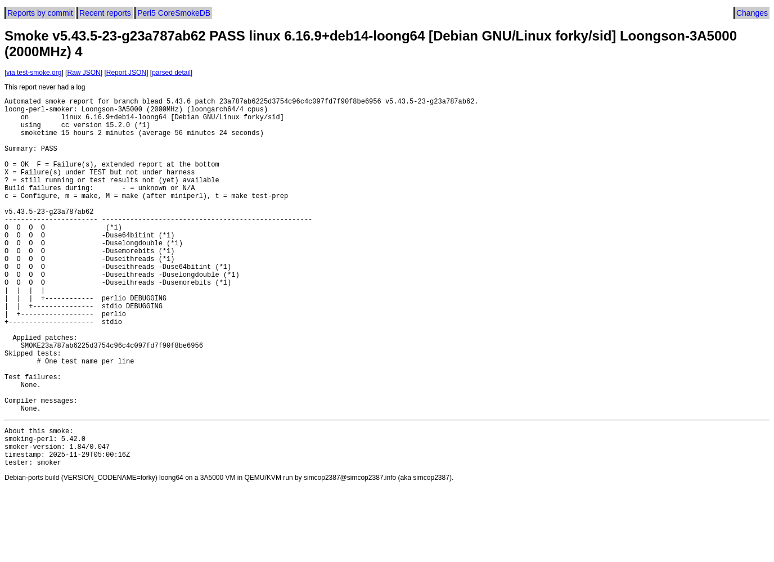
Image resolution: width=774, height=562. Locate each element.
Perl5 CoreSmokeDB (173, 12)
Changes (752, 12)
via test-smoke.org (33, 73)
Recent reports (105, 12)
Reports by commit (40, 12)
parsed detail (171, 73)
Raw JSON (83, 73)
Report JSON (126, 73)
